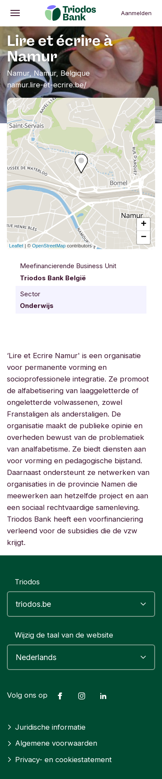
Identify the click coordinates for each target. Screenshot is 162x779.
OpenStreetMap (49, 245)
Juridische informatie (46, 727)
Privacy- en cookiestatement (59, 759)
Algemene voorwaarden (52, 743)
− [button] (143, 237)
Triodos (27, 581)
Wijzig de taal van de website (64, 635)
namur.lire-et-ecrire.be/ (46, 84)
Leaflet (16, 245)
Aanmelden (136, 13)
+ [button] (143, 224)
